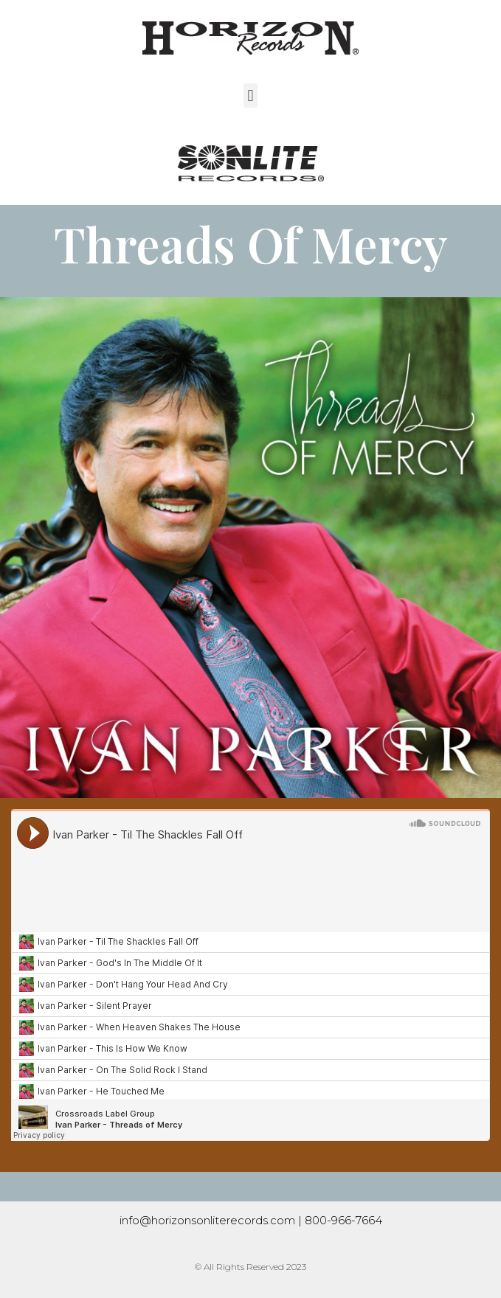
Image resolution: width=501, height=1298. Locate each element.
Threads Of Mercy (251, 243)
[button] (250, 95)
